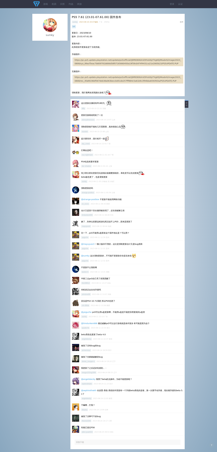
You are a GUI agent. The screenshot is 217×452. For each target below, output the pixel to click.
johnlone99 (86, 294)
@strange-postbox (90, 199)
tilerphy (84, 410)
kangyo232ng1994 (89, 373)
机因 (54, 4)
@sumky (85, 256)
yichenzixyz (86, 350)
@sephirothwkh (88, 390)
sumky (75, 22)
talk (74, 26)
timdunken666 (87, 215)
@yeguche (86, 312)
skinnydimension (88, 120)
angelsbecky (86, 339)
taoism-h (85, 272)
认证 (180, 4)
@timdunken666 (89, 323)
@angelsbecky (88, 379)
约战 (71, 4)
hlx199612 (86, 283)
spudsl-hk (85, 328)
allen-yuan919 (87, 432)
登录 (172, 4)
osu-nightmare (87, 155)
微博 (181, 22)
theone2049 (86, 421)
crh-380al (85, 305)
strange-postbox (88, 193)
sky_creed (86, 144)
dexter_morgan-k (88, 361)
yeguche (85, 237)
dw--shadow (86, 166)
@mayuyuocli (88, 244)
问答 (62, 4)
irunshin (85, 132)
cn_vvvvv (85, 204)
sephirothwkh (87, 384)
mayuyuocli (86, 226)
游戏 (45, 4)
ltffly (83, 108)
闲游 (79, 4)
